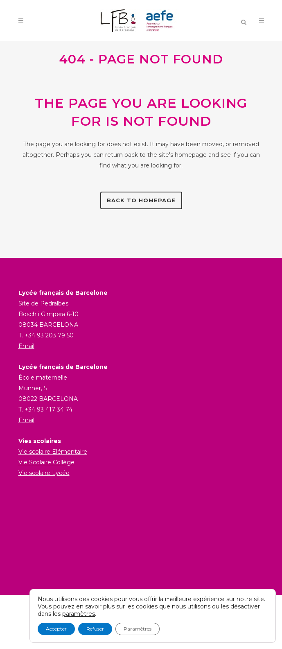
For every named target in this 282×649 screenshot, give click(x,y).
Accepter (56, 629)
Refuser (95, 629)
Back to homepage (141, 200)
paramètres (78, 613)
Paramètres (137, 629)
